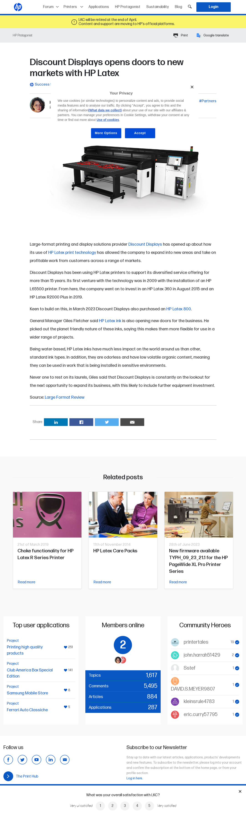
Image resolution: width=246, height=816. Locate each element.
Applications (99, 7)
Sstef (189, 668)
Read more (26, 582)
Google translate (213, 35)
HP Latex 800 (178, 309)
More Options (106, 133)
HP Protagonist (127, 7)
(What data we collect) (105, 110)
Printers (70, 7)
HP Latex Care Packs (115, 551)
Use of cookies (107, 120)
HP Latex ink (110, 321)
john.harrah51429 (202, 655)
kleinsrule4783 (199, 702)
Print (180, 35)
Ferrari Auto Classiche (27, 710)
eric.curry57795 (201, 714)
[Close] (192, 87)
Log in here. (135, 778)
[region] (124, 113)
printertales (196, 642)
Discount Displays (145, 244)
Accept (140, 133)
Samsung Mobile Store (27, 693)
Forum (48, 7)
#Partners (207, 101)
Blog (178, 7)
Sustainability (157, 7)
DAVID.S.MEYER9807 (193, 689)
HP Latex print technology (72, 252)
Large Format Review (64, 397)
